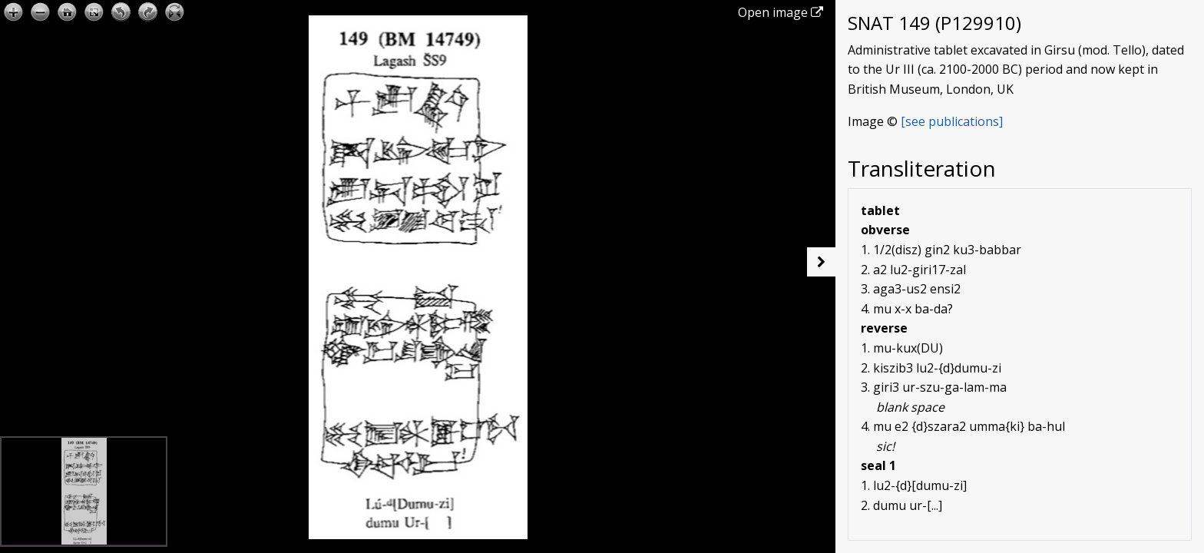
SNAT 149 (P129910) (934, 22)
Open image (780, 12)
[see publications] (952, 121)
